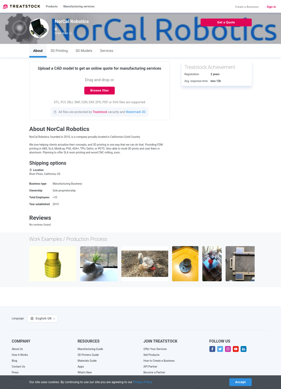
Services (106, 51)
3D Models (84, 51)
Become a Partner (154, 372)
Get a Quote (226, 22)
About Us (17, 349)
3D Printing (59, 51)
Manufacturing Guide (90, 349)
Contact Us (18, 366)
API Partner (150, 366)
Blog (14, 360)
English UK (43, 318)
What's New (85, 372)
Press (15, 372)
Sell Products (151, 354)
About (38, 51)
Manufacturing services (79, 6)
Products (52, 6)
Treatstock (21, 6)
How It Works (20, 354)
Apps (81, 366)
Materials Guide (87, 360)
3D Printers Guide (88, 354)
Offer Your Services (155, 349)
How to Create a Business (159, 360)
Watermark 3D (136, 112)
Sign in (271, 6)
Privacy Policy (143, 382)
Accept (240, 382)
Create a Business (247, 6)
